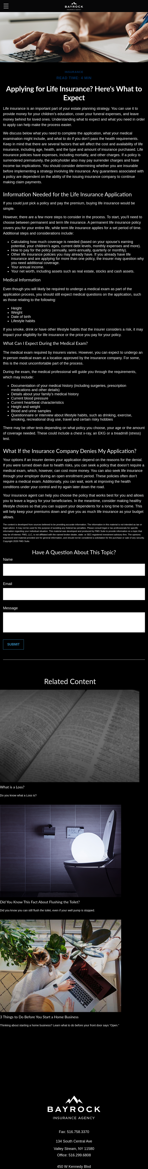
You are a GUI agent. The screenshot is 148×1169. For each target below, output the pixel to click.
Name (8, 559)
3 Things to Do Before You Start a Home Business (39, 1017)
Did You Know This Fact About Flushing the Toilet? (40, 902)
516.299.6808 (80, 1155)
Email (7, 584)
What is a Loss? (12, 787)
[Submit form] (13, 644)
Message (10, 608)
